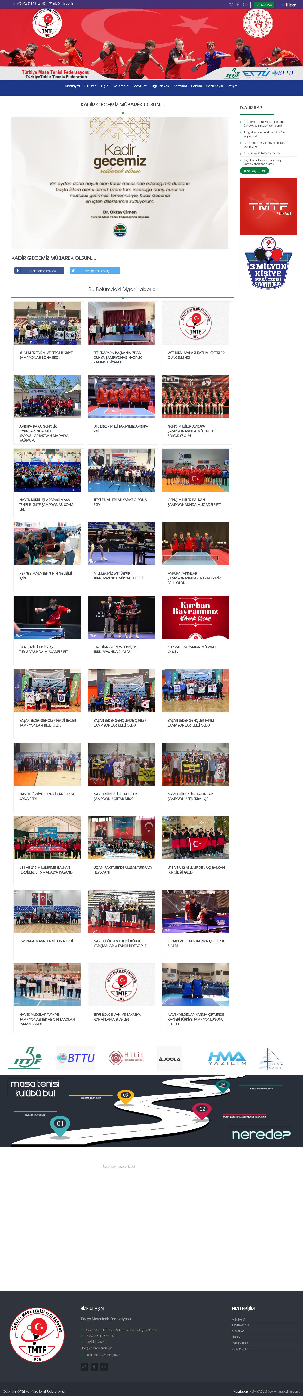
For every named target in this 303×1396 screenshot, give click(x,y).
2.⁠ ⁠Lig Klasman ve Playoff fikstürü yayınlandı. (264, 143)
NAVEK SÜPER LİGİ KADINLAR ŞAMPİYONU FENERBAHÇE (190, 795)
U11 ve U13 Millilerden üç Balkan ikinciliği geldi (196, 868)
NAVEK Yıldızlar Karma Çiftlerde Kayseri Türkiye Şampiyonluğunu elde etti (196, 1018)
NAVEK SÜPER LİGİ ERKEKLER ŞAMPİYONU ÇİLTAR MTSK (115, 795)
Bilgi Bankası (160, 86)
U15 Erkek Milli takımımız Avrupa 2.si (121, 427)
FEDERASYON (240, 1324)
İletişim (232, 86)
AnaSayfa (72, 86)
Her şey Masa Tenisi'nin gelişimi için (45, 574)
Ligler (105, 86)
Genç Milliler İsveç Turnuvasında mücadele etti (43, 648)
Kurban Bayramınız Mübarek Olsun (192, 648)
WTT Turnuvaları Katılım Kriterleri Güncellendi (196, 353)
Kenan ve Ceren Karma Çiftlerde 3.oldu (196, 942)
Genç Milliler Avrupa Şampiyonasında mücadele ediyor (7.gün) (191, 430)
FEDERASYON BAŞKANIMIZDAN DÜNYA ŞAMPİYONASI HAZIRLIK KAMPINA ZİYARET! (118, 356)
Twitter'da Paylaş (89, 269)
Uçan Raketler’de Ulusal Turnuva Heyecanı (123, 868)
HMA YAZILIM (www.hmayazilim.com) (274, 1390)
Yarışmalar (122, 86)
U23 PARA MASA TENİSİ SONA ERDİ (46, 939)
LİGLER (236, 1336)
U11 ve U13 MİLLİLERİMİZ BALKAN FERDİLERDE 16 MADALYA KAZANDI (46, 868)
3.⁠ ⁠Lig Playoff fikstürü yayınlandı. (264, 152)
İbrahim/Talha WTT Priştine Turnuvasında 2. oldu (116, 648)
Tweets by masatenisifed (119, 1165)
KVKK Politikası (241, 1348)
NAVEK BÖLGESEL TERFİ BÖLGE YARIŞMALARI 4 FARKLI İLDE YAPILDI (121, 942)
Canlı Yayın (214, 86)
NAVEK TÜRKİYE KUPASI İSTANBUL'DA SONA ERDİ (46, 795)
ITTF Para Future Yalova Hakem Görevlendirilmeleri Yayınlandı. (264, 122)
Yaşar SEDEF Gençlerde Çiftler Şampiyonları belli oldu (120, 721)
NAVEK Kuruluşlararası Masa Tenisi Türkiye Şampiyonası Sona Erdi (46, 503)
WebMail (264, 5)
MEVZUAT (238, 1330)
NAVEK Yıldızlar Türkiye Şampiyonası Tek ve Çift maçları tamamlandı (47, 1018)
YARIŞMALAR (240, 1342)
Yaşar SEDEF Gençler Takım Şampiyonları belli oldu (191, 721)
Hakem (196, 86)
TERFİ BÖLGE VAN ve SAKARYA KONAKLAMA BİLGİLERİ (117, 1015)
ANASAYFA (238, 1318)
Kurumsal (90, 86)
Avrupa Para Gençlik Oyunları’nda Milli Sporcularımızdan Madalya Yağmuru (44, 432)
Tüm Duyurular (254, 169)
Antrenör (180, 86)
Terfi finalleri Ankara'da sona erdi (120, 501)
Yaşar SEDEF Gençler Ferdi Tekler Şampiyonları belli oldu (47, 721)
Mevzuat (140, 86)
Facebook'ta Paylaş (35, 269)
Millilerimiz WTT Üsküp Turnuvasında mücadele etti (118, 574)
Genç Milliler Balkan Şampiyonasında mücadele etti (194, 501)
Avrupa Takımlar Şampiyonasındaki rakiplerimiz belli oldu (194, 577)
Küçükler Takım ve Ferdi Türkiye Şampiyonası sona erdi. (263, 160)
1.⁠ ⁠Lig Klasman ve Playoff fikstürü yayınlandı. (264, 133)
